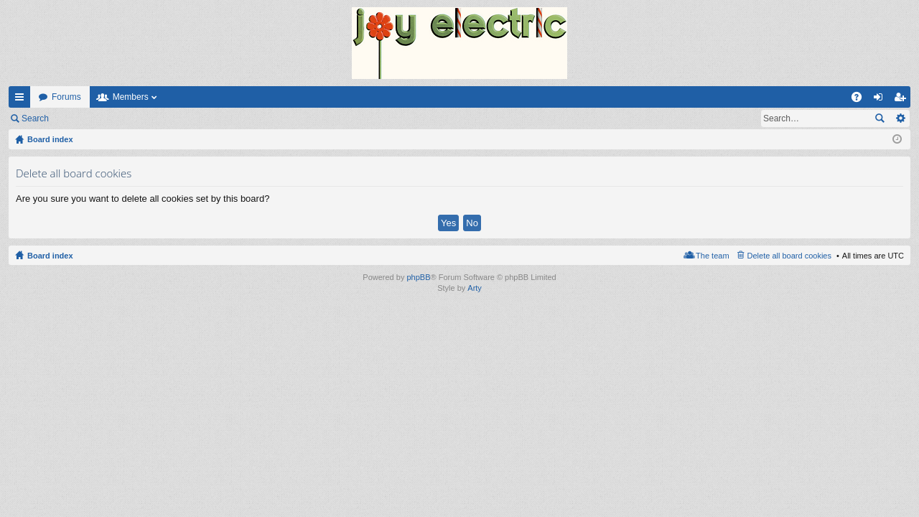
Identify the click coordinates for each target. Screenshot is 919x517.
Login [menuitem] (881, 100)
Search (35, 118)
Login (80, 118)
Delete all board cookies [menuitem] (789, 255)
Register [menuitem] (902, 100)
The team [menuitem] (712, 255)
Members (131, 97)
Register (128, 118)
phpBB (418, 277)
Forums (66, 97)
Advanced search (900, 118)
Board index (50, 255)
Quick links (22, 100)
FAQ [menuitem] (861, 100)
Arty (474, 288)
